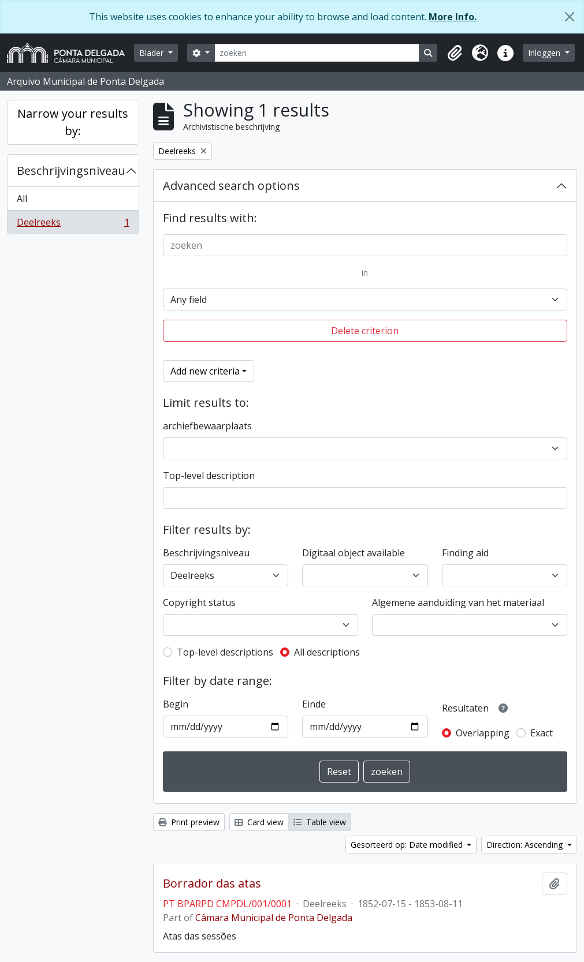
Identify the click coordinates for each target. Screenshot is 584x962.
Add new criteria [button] (205, 371)
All (22, 198)
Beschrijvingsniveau (71, 170)
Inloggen (545, 52)
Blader (152, 52)
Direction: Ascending (525, 844)
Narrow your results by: (72, 122)
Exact (541, 733)
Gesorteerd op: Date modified (408, 844)
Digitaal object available (353, 552)
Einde (314, 704)
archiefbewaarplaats (207, 426)
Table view (319, 822)
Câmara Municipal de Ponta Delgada (273, 917)
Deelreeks (72, 224)
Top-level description (209, 475)
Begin (175, 704)
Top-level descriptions (225, 652)
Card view (259, 822)
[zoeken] (317, 53)
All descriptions (327, 652)
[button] (454, 53)
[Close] (569, 17)
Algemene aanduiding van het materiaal (458, 602)
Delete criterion (365, 330)
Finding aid (465, 552)
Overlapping (482, 733)
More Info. (453, 16)
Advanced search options (231, 185)
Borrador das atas (212, 883)
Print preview (189, 822)
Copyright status (199, 602)
